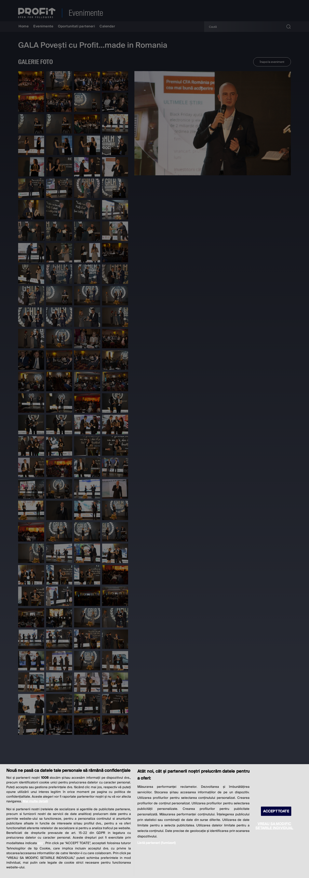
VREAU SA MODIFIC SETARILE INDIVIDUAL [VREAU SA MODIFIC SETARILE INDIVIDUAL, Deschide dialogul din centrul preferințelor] (274, 826)
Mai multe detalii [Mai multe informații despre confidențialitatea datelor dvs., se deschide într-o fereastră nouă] (35, 801)
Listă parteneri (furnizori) (156, 843)
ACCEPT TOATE (276, 811)
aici (40, 843)
